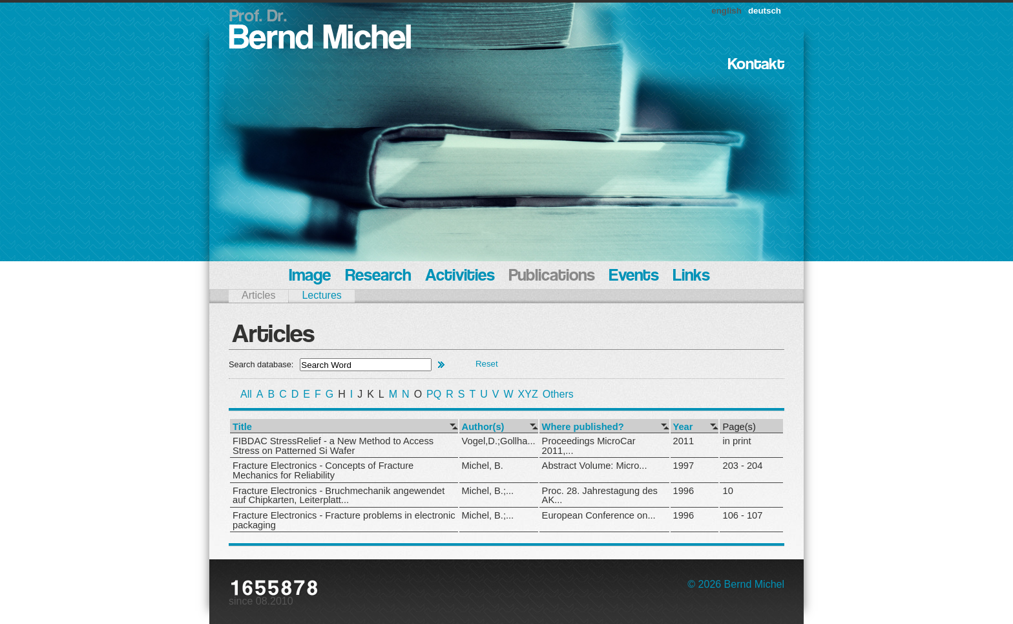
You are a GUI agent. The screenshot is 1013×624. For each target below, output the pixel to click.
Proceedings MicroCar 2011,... (589, 446)
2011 (683, 441)
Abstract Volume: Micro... (594, 465)
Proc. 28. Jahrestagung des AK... (600, 496)
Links (691, 276)
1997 (683, 465)
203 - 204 (742, 465)
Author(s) (483, 427)
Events (634, 276)
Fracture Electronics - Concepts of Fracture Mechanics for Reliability (323, 470)
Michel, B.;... (488, 491)
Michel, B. (482, 465)
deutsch (764, 11)
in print (736, 441)
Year (683, 427)
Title (242, 427)
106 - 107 (742, 515)
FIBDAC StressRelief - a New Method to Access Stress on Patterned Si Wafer (333, 446)
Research (378, 276)
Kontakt (756, 65)
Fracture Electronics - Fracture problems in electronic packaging (344, 520)
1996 (683, 491)
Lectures (321, 295)
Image (310, 276)
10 (727, 491)
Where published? (583, 427)
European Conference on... (599, 515)
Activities (460, 276)
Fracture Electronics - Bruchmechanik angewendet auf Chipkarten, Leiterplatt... (338, 496)
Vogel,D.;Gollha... (499, 441)
